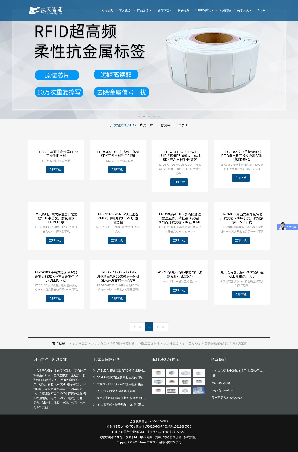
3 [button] (149, 116)
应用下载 (146, 125)
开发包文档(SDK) (123, 125)
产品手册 (181, 125)
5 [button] (159, 116)
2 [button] (144, 116)
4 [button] (154, 116)
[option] (149, 59)
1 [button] (139, 116)
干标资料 (164, 125)
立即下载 (55, 169)
